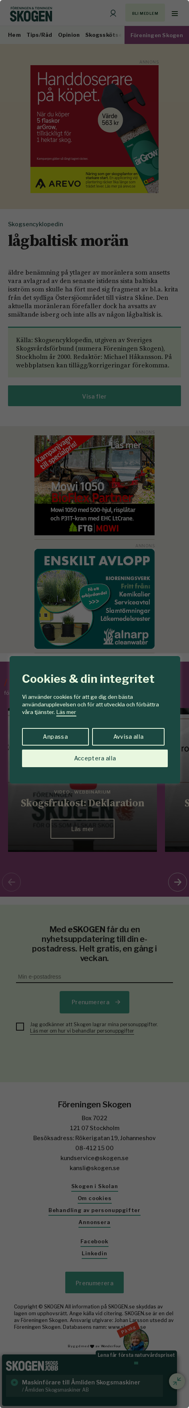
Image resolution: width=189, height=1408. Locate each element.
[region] (94, 704)
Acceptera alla (95, 758)
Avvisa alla (128, 736)
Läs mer (66, 712)
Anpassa (55, 736)
